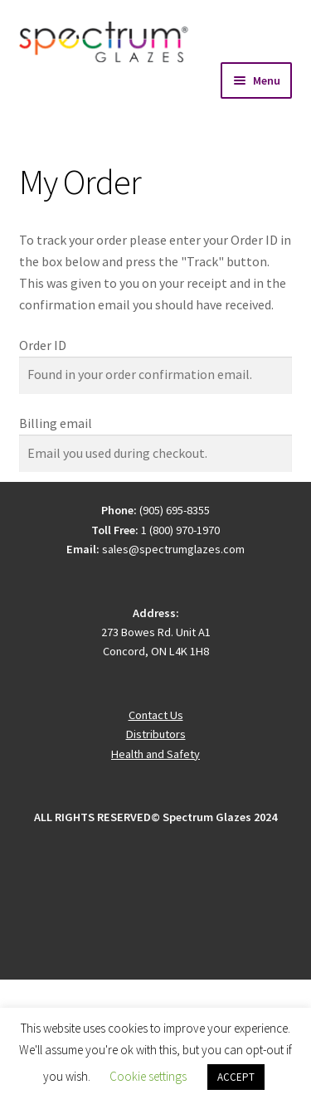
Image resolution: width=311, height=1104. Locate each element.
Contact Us (156, 715)
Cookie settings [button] (148, 1076)
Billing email (55, 423)
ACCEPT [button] (236, 1077)
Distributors (156, 734)
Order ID (42, 345)
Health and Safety (155, 754)
